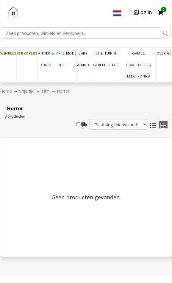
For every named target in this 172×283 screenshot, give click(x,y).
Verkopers (27, 53)
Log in (143, 12)
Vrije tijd (60, 59)
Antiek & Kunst (46, 59)
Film (46, 91)
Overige (164, 53)
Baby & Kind (83, 59)
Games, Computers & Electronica (138, 64)
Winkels (8, 53)
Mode (71, 53)
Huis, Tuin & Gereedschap (105, 59)
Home (6, 91)
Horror (63, 91)
